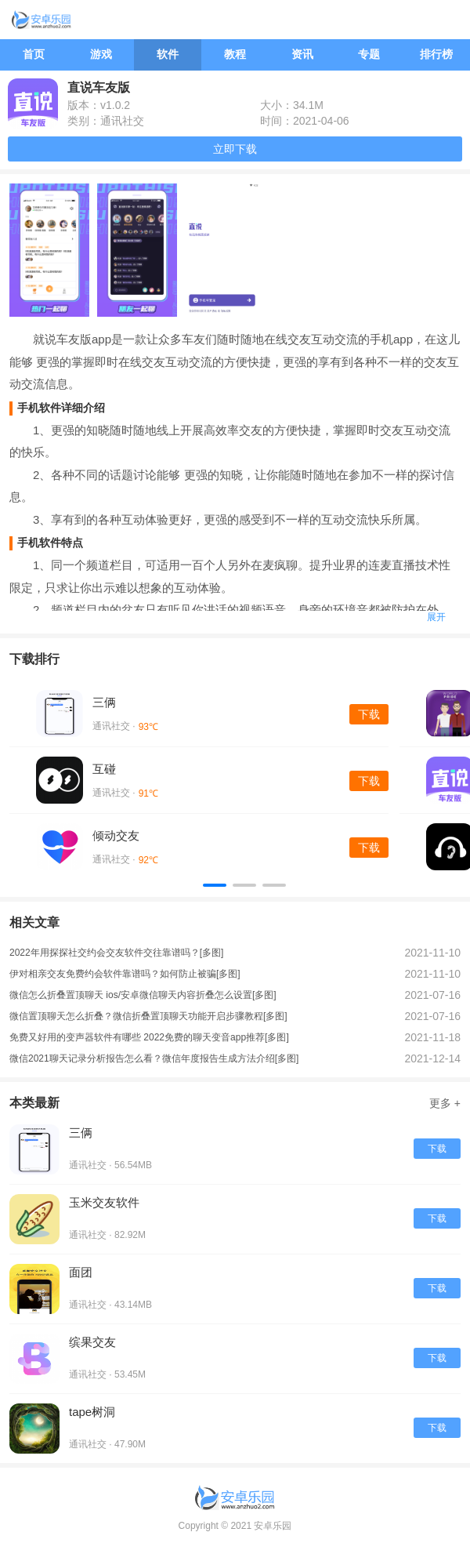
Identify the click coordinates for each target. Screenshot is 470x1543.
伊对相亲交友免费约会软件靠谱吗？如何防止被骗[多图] (124, 973)
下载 (369, 714)
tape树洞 (92, 1411)
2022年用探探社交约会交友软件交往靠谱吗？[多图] (116, 952)
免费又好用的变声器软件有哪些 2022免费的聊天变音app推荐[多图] (149, 1037)
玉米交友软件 (104, 1202)
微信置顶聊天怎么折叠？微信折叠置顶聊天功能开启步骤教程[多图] (148, 1016)
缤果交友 (92, 1342)
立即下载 (235, 149)
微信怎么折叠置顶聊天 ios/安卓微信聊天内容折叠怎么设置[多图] (143, 994)
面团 (80, 1272)
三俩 (104, 702)
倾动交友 (115, 835)
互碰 (104, 768)
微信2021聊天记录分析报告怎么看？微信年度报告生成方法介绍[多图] (153, 1058)
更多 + (445, 1103)
